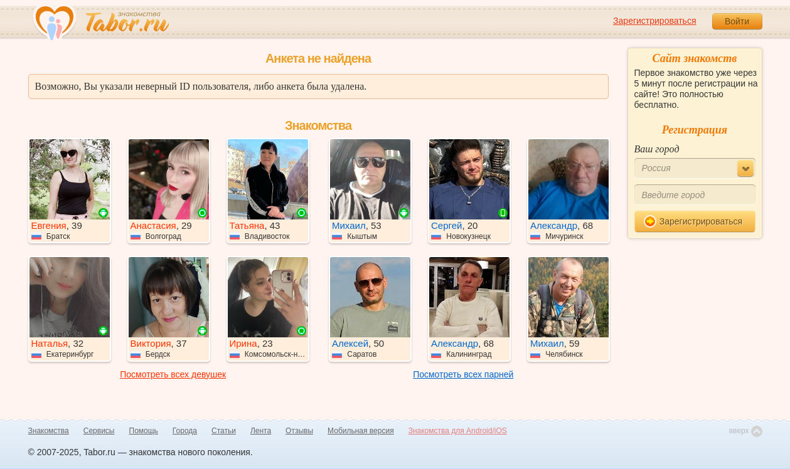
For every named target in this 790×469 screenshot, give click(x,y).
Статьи (223, 430)
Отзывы (299, 430)
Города (185, 430)
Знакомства (48, 430)
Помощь (143, 430)
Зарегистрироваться (654, 21)
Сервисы (99, 430)
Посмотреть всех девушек (173, 374)
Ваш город (657, 149)
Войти (737, 21)
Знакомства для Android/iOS (457, 430)
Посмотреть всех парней (463, 374)
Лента (260, 430)
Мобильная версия (361, 430)
